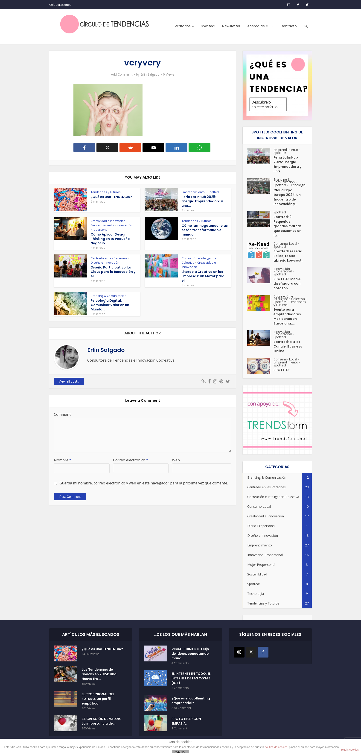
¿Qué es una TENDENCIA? (111, 197)
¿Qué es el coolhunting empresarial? (191, 700)
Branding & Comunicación (108, 296)
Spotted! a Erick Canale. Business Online (288, 346)
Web (176, 460)
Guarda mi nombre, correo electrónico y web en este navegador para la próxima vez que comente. (143, 483)
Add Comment (122, 74)
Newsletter (231, 26)
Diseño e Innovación (105, 262)
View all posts (69, 381)
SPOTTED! (282, 370)
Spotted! (208, 26)
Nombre (62, 460)
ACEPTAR (180, 751)
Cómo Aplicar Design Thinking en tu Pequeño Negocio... (110, 238)
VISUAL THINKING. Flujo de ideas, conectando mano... (190, 654)
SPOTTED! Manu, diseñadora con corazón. (287, 283)
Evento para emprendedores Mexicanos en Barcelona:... (287, 316)
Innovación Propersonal (283, 269)
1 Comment (179, 728)
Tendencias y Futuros (106, 192)
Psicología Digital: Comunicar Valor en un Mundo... (110, 305)
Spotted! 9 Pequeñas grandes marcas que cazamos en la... (288, 226)
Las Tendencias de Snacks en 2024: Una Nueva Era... (99, 674)
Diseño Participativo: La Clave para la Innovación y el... (113, 271)
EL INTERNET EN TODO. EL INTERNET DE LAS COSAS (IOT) (191, 678)
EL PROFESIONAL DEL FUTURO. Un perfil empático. (98, 699)
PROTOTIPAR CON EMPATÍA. (186, 721)
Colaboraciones (60, 5)
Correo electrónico (130, 460)
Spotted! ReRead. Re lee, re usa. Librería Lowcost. (288, 256)
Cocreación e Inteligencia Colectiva (289, 297)
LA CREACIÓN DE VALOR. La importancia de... (101, 721)
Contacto (288, 26)
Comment (62, 414)
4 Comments (180, 663)
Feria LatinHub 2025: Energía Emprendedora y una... (202, 201)
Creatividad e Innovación (108, 221)
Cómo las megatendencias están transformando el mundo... (205, 230)
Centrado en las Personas (109, 258)
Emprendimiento (193, 192)
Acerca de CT (258, 26)
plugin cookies (350, 749)
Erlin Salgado (150, 74)
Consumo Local (285, 243)
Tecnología (297, 185)
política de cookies (276, 747)
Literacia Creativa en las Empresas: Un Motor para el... (203, 276)
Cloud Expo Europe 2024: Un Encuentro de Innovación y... (287, 197)
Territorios (182, 26)
